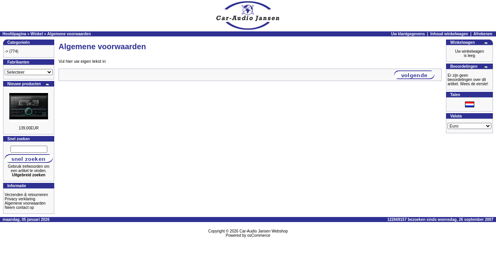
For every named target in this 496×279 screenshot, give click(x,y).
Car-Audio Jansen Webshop (263, 231)
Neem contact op (19, 207)
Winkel (37, 34)
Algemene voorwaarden (69, 34)
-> (6, 51)
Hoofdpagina (14, 34)
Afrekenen (483, 34)
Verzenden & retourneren (26, 195)
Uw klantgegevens (408, 34)
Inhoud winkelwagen (449, 34)
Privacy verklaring (20, 199)
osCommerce (258, 235)
